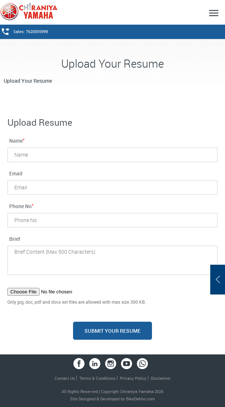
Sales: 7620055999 (30, 31)
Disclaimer (161, 378)
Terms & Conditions (97, 378)
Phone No (21, 205)
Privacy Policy (133, 378)
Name (17, 140)
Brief (14, 238)
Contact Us (65, 378)
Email (15, 173)
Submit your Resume (112, 330)
